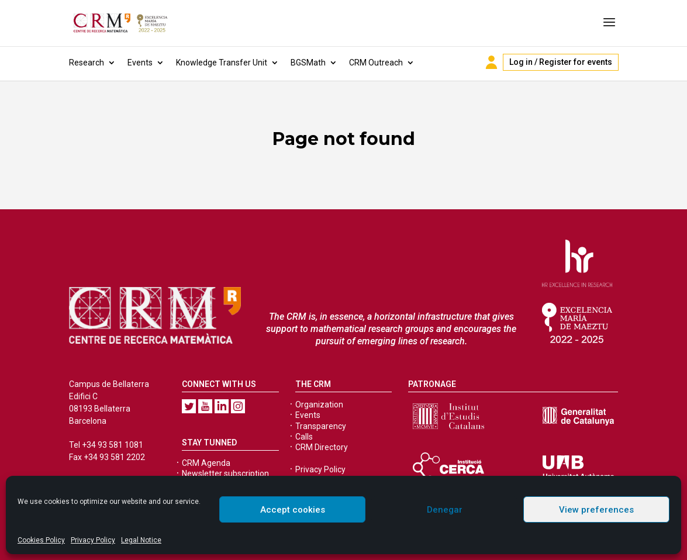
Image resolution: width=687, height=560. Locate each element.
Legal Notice (141, 540)
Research (86, 62)
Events (140, 62)
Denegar (444, 509)
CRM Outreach (376, 62)
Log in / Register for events (560, 62)
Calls (304, 436)
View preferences (596, 509)
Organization (319, 404)
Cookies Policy (41, 540)
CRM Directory (321, 447)
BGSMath (308, 62)
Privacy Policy (93, 540)
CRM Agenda (206, 463)
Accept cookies (292, 509)
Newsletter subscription (225, 473)
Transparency (320, 426)
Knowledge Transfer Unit (221, 62)
